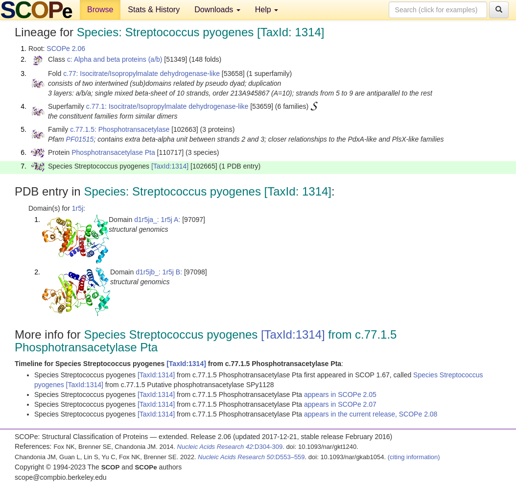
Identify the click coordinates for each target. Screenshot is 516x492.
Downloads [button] (217, 9)
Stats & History (154, 9)
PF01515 (80, 139)
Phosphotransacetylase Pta (113, 152)
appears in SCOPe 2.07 (340, 404)
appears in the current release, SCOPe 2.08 (370, 414)
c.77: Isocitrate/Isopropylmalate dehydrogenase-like (141, 73)
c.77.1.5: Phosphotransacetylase (119, 129)
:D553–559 (251, 457)
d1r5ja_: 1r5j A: (157, 219)
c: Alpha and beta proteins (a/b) (115, 59)
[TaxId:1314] (169, 166)
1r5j (77, 208)
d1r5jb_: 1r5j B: (159, 272)
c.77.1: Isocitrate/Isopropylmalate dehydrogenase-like (167, 106)
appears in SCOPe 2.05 (340, 394)
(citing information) (414, 457)
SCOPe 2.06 (66, 48)
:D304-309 (230, 446)
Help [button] (266, 9)
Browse (100, 9)
